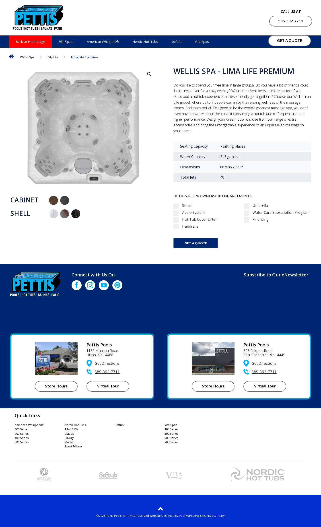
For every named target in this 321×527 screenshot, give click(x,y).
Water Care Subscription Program (276, 212)
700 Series (172, 442)
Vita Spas (202, 41)
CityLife (53, 57)
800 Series (22, 442)
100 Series (22, 429)
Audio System (189, 212)
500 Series (172, 438)
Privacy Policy (215, 516)
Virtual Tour (108, 386)
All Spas (66, 41)
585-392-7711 (290, 20)
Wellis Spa (27, 57)
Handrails (206, 226)
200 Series (22, 434)
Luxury (69, 438)
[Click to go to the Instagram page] (90, 285)
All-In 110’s (71, 429)
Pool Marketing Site (192, 516)
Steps (182, 206)
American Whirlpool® (103, 41)
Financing (256, 219)
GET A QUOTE (289, 40)
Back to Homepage (30, 41)
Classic (69, 434)
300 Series (172, 434)
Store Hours (56, 386)
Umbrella (256, 206)
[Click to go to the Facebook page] (77, 285)
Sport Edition (73, 446)
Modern (70, 442)
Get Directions (107, 363)
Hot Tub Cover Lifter (195, 219)
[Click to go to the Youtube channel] (104, 285)
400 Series (22, 438)
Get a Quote (196, 243)
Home (11, 57)
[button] (149, 74)
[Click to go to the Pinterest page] (117, 285)
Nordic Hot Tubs (145, 41)
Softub (176, 41)
